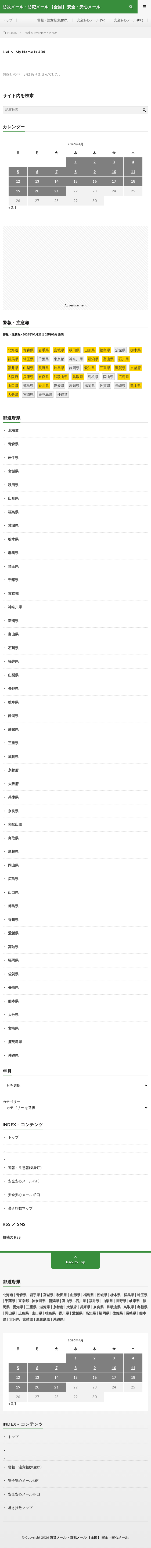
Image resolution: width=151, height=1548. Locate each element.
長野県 (13, 688)
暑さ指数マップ (20, 1208)
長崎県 (13, 987)
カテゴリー (11, 1102)
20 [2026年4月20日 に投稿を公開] (37, 191)
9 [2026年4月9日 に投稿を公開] (95, 171)
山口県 (13, 892)
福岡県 (13, 960)
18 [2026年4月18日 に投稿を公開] (133, 181)
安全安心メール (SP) (91, 20)
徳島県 (13, 906)
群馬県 (13, 552)
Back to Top (75, 1262)
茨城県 (13, 525)
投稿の (12, 1237)
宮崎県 (13, 1028)
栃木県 (13, 539)
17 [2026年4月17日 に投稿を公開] (114, 181)
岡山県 (13, 865)
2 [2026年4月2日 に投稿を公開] (95, 162)
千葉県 (13, 580)
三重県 (13, 743)
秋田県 (13, 485)
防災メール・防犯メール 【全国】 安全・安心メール (89, 1537)
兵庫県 (13, 797)
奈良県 (13, 811)
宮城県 (13, 471)
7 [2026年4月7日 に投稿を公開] (56, 171)
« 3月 (12, 207)
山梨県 (13, 675)
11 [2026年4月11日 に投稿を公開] (133, 171)
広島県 (13, 879)
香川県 (13, 919)
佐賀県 (13, 974)
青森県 (13, 444)
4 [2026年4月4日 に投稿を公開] (133, 162)
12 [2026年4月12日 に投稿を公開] (18, 181)
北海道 (13, 430)
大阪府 (13, 784)
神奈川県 (15, 607)
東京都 (13, 593)
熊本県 (13, 1001)
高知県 (13, 947)
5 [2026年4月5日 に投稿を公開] (18, 171)
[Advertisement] (75, 263)
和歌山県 (15, 824)
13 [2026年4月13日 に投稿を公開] (37, 181)
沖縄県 (13, 1055)
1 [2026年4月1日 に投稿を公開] (75, 162)
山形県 (13, 498)
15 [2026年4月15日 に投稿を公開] (75, 181)
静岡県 (13, 715)
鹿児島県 (15, 1042)
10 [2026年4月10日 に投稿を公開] (114, 171)
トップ (7, 20)
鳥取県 (13, 838)
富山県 (13, 634)
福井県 (13, 661)
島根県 (13, 851)
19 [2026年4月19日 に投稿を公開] (18, 191)
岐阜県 (13, 702)
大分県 (13, 1014)
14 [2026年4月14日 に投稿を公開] (56, 181)
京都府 (13, 770)
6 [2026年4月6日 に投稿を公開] (37, 171)
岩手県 (13, 457)
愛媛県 (13, 933)
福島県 (13, 512)
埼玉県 (13, 566)
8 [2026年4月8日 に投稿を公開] (75, 171)
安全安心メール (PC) (128, 20)
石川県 (13, 648)
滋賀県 (13, 756)
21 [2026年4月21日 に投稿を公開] (56, 191)
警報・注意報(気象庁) (53, 20)
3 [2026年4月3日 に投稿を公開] (114, 162)
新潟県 (13, 621)
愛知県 (13, 729)
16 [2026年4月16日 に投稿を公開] (94, 181)
